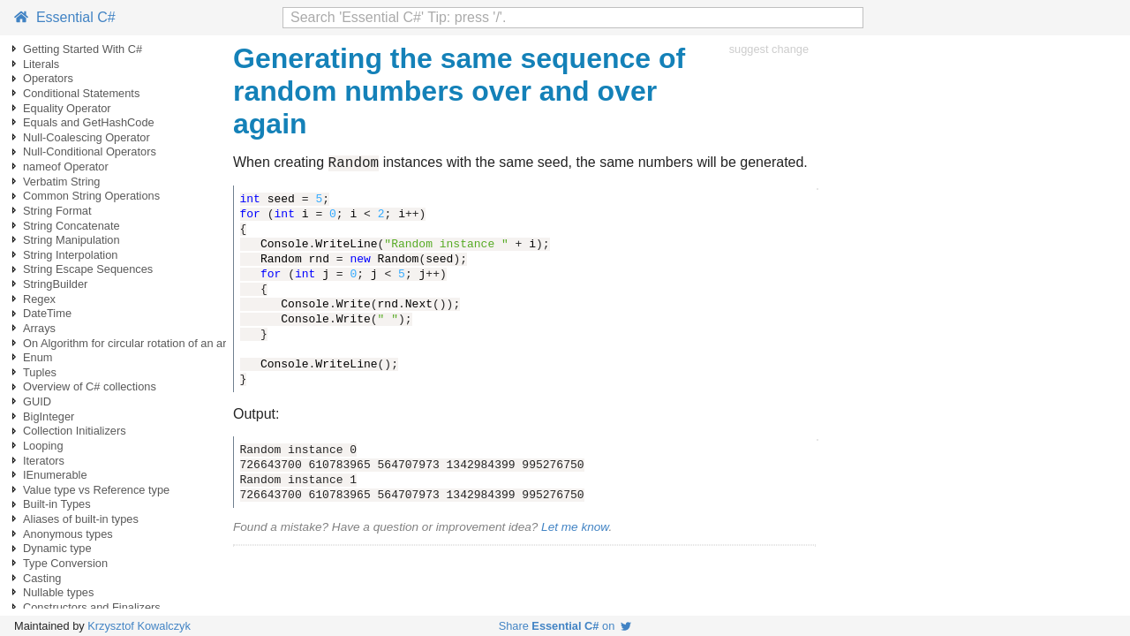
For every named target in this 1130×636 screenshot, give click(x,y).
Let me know (574, 529)
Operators (48, 78)
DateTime (47, 313)
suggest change (769, 49)
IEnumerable (55, 474)
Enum (37, 357)
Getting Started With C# (82, 49)
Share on (565, 625)
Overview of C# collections (89, 386)
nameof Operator (66, 166)
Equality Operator (67, 108)
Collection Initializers (74, 430)
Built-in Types (57, 504)
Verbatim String (62, 181)
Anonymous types (68, 534)
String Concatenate (71, 225)
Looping (43, 445)
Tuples (39, 372)
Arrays (39, 328)
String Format (57, 210)
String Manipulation (71, 239)
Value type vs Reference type (96, 489)
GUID (37, 401)
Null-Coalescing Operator (86, 137)
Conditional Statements (81, 93)
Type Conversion (65, 563)
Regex (39, 299)
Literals (41, 64)
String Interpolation (70, 254)
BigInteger (48, 416)
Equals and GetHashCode (88, 122)
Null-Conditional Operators (89, 151)
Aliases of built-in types (81, 519)
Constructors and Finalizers (92, 607)
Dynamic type (57, 548)
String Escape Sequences (88, 269)
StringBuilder (55, 284)
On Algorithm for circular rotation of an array (132, 343)
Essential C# (65, 17)
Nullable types (58, 592)
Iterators (43, 460)
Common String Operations (91, 195)
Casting (42, 578)
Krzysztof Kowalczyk (139, 625)
